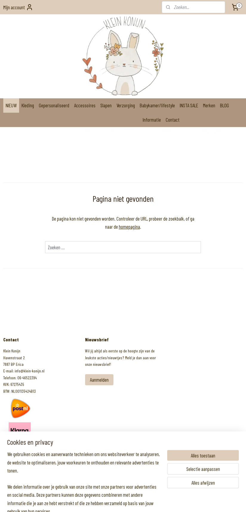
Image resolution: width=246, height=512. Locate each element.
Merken (209, 105)
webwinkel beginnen (130, 501)
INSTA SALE (189, 105)
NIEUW (11, 105)
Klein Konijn (18, 448)
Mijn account (18, 7)
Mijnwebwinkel (165, 501)
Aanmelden (99, 380)
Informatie (152, 120)
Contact (172, 120)
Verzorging (125, 105)
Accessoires (85, 105)
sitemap (107, 501)
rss (115, 501)
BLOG (224, 105)
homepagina (129, 227)
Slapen (106, 105)
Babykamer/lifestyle (157, 105)
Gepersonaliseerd (54, 105)
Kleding (27, 105)
